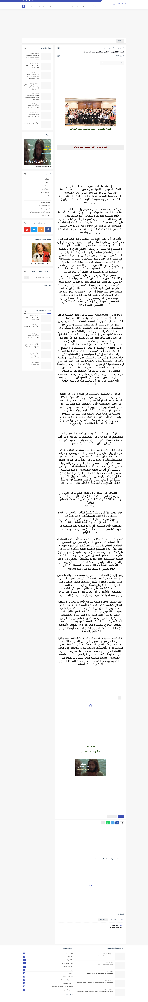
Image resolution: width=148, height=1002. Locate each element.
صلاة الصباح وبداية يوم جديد (31, 124)
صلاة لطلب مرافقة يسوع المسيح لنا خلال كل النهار (32, 346)
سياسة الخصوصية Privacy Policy (59, 1)
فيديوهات (72, 6)
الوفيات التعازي (45, 192)
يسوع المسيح (46, 215)
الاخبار (97, 6)
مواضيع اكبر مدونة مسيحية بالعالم (40, 212)
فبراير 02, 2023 (34, 104)
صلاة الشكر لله (35, 364)
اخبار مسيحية (90, 6)
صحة (35, 6)
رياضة (30, 6)
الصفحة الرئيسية (96, 1)
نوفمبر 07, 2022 (34, 72)
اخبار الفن (45, 6)
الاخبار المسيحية (109, 48)
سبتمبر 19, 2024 (34, 53)
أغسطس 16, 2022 (34, 63)
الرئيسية (121, 48)
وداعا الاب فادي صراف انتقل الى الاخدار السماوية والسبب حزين (31, 87)
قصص (67, 6)
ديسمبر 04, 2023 (34, 83)
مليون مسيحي (119, 4)
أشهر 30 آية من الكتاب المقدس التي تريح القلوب (32, 106)
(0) (58, 56)
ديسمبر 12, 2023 (34, 93)
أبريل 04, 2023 (34, 352)
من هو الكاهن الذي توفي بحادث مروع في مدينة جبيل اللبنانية (32, 57)
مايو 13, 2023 (35, 122)
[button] (117, 822)
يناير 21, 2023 (35, 362)
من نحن (80, 1)
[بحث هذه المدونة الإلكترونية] (40, 277)
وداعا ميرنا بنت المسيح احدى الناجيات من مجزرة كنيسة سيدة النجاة (33, 76)
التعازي (52, 6)
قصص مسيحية (45, 208)
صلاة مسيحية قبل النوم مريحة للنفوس (32, 66)
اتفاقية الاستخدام (87, 1)
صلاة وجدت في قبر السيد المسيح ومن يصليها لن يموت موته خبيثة (32, 356)
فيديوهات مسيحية (44, 205)
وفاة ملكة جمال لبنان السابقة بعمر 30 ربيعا (33, 116)
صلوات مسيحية (81, 6)
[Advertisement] (74, 24)
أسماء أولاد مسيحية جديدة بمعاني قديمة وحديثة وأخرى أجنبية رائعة (32, 97)
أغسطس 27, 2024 (34, 113)
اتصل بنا (70, 1)
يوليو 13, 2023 (35, 343)
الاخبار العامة (46, 185)
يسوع (61, 6)
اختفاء (57, 6)
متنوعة (40, 6)
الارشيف (75, 1)
